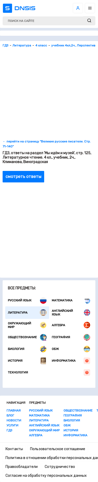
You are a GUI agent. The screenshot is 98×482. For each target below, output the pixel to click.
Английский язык (71, 312)
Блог (10, 415)
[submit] (89, 20)
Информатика (71, 361)
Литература (27, 312)
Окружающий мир (27, 325)
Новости (14, 420)
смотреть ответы (23, 176)
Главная (14, 410)
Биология (27, 349)
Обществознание (27, 337)
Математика (71, 300)
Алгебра (71, 325)
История (27, 361)
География (71, 337)
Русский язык (27, 300)
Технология (49, 372)
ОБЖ (71, 349)
